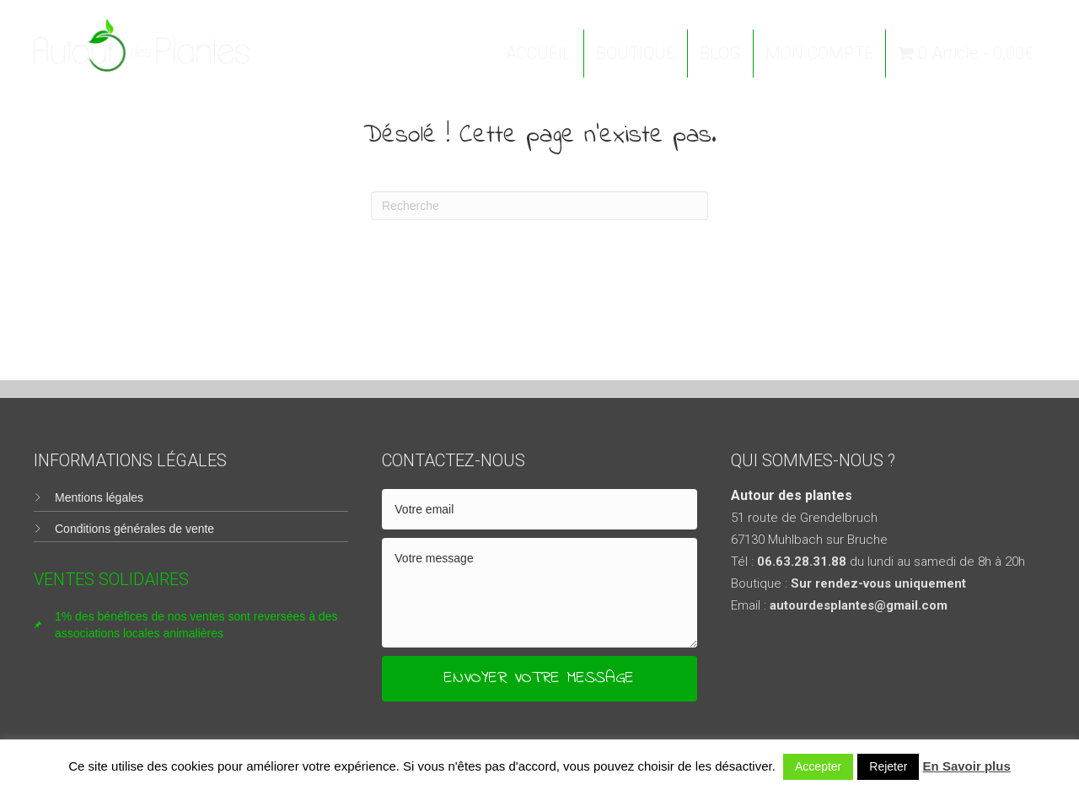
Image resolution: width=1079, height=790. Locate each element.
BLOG (720, 53)
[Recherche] (539, 205)
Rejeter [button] (888, 766)
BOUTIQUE (635, 53)
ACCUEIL (539, 53)
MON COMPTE (819, 53)
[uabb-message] (539, 593)
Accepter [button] (818, 766)
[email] (539, 509)
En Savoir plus (967, 766)
